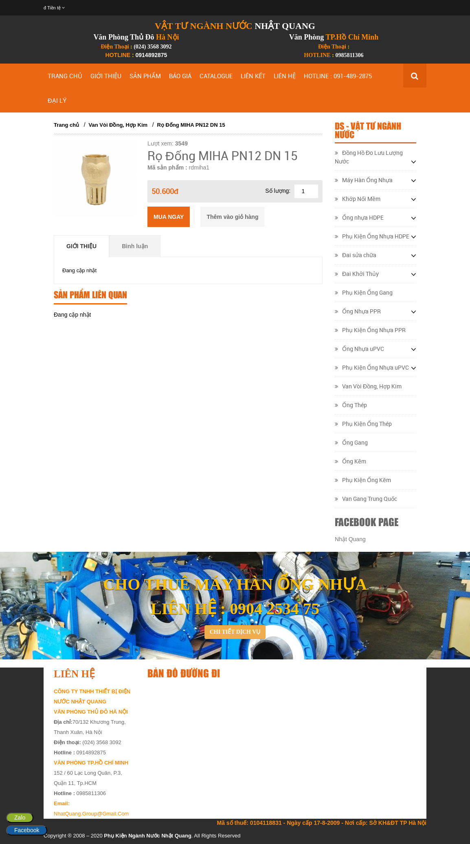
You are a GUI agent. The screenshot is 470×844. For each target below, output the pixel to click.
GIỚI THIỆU (105, 76)
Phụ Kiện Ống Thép (363, 424)
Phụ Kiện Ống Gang (364, 292)
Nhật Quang (350, 539)
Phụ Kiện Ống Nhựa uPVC (372, 367)
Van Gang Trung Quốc (366, 498)
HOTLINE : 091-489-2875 (338, 76)
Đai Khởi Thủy (357, 274)
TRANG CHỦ (65, 76)
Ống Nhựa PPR (358, 311)
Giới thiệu (81, 246)
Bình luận (135, 246)
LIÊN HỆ (285, 76)
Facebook (26, 830)
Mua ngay (169, 217)
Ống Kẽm (350, 461)
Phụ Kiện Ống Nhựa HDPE (372, 236)
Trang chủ (66, 125)
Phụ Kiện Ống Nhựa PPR (370, 330)
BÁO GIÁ (180, 76)
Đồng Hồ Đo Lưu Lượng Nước (369, 157)
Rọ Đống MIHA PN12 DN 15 (191, 125)
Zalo (19, 817)
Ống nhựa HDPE (359, 217)
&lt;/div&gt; (281, 739)
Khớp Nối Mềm (357, 199)
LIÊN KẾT (253, 76)
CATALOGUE (216, 76)
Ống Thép (351, 405)
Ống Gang (351, 442)
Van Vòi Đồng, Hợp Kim (118, 125)
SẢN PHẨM (145, 76)
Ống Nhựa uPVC (359, 349)
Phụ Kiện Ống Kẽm (363, 480)
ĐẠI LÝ (57, 100)
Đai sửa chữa (355, 255)
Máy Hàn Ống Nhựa (364, 180)
